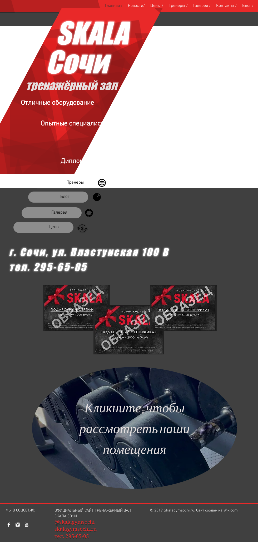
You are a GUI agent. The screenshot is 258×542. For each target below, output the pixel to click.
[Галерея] (52, 212)
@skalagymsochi (74, 522)
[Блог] (58, 197)
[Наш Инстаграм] (18, 525)
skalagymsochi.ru (75, 529)
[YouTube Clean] (26, 525)
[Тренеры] (63, 182)
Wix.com (231, 510)
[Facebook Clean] (9, 525)
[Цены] (43, 227)
